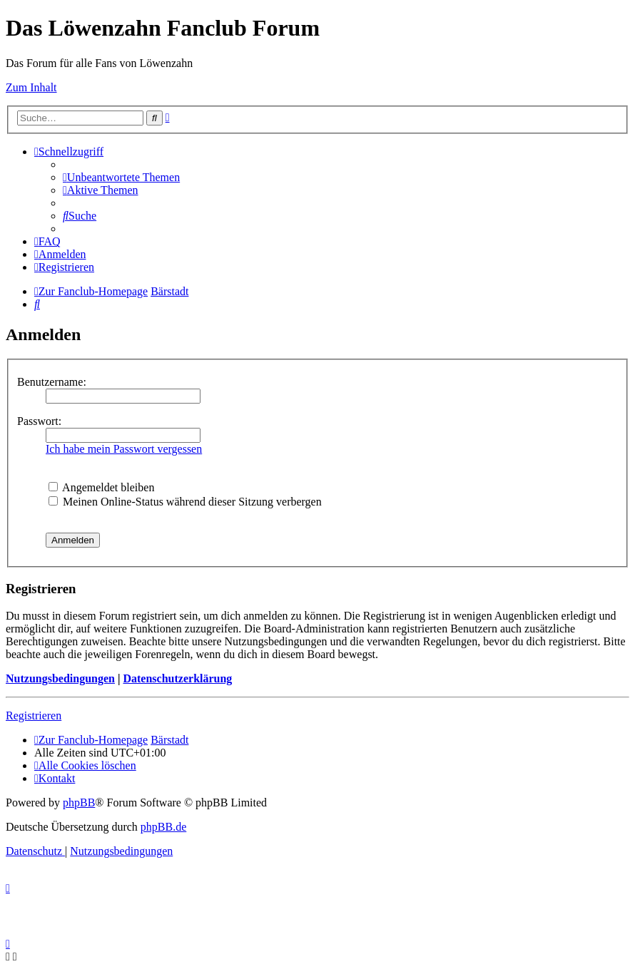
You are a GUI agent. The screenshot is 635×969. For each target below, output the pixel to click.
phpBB (79, 802)
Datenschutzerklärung (177, 678)
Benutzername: (51, 382)
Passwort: (39, 421)
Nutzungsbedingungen (60, 678)
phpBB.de (163, 827)
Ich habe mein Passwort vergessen (124, 449)
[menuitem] (121, 177)
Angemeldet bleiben (101, 487)
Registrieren (33, 715)
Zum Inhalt (31, 87)
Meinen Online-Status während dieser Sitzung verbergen (185, 502)
